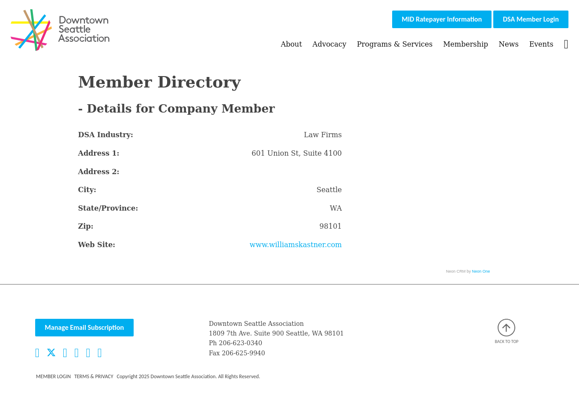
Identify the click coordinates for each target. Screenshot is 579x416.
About (291, 44)
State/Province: (108, 208)
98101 (331, 226)
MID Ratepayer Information (442, 19)
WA (336, 208)
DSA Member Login (531, 19)
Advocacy (329, 44)
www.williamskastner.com (296, 245)
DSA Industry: (105, 135)
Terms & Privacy (93, 376)
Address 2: (99, 172)
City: (87, 190)
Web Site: (97, 245)
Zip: (86, 226)
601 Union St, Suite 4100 (296, 153)
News (508, 44)
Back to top (507, 331)
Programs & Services (395, 44)
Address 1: (99, 153)
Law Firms (323, 135)
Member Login (53, 376)
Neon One (481, 271)
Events (541, 44)
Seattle (329, 190)
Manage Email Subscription (84, 327)
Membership (465, 44)
